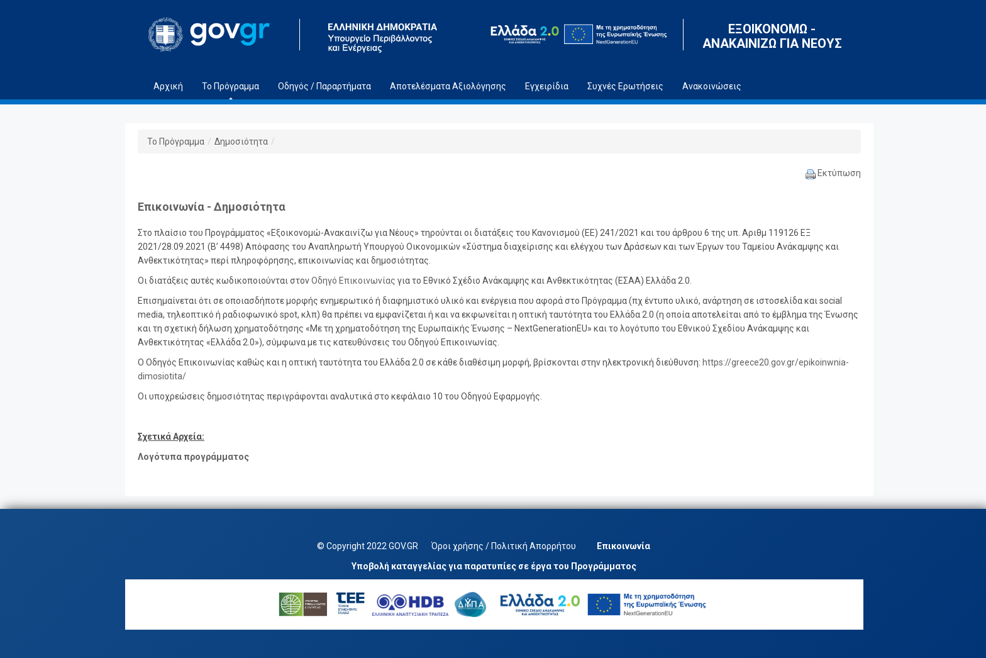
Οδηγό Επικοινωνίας (353, 281)
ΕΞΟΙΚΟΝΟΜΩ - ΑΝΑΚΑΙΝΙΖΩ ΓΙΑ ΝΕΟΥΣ (772, 36)
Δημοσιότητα (241, 142)
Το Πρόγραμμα (175, 142)
